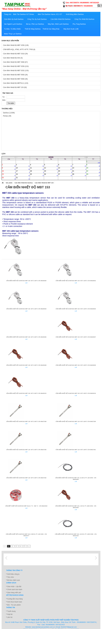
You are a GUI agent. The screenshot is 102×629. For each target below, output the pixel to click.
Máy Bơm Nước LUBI (71, 29)
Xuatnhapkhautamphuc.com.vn (3, 183)
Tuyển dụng (11, 611)
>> (87, 157)
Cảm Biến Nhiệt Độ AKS (13, 58)
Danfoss (9, 113)
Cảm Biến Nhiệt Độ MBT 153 (15, 87)
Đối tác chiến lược (13, 580)
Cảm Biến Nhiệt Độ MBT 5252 (16, 70)
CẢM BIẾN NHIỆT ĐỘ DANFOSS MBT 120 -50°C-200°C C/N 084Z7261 (76, 449)
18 (37, 171)
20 (65, 171)
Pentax (7, 116)
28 (79, 174)
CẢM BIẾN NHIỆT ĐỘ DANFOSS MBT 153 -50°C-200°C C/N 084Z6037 (76, 337)
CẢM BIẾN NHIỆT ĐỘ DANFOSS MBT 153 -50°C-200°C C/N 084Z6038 (26, 365)
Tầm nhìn (10, 577)
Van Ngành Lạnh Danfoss (13, 24)
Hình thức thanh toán (14, 602)
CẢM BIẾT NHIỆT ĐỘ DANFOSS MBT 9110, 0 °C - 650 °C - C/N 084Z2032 (26, 506)
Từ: (3, 97)
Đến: (4, 100)
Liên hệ (9, 617)
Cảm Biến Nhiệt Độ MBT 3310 (15, 54)
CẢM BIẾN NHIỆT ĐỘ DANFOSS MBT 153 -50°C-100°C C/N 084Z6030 (26, 280)
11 (37, 168)
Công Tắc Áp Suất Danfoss (37, 19)
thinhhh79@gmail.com (69, 627)
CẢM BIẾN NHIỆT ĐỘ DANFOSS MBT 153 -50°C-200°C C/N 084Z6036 (26, 337)
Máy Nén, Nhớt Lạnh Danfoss (58, 24)
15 (93, 168)
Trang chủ (7, 14)
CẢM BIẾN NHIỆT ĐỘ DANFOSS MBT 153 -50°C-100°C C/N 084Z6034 (76, 308)
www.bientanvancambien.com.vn (43, 627)
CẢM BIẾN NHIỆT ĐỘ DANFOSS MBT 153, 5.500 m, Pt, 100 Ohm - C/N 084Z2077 (26, 534)
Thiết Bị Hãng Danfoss (33, 29)
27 (65, 174)
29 (93, 174)
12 (51, 168)
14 (79, 168)
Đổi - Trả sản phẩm (14, 605)
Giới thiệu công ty (13, 574)
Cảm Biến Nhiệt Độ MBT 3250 (16, 45)
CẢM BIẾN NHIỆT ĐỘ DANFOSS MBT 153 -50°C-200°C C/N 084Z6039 (76, 365)
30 (9, 178)
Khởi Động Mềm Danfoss (75, 14)
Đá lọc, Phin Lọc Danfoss (35, 24)
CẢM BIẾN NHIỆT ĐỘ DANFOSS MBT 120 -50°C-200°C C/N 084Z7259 (76, 421)
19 (51, 171)
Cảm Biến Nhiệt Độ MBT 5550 (15, 75)
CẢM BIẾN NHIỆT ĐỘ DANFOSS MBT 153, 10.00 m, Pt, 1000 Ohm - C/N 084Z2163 (76, 534)
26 (51, 174)
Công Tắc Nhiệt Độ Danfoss (84, 19)
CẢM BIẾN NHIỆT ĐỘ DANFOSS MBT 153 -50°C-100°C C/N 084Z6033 (26, 308)
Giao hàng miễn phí (14, 592)
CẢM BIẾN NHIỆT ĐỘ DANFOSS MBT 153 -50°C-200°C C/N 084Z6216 (76, 393)
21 (79, 171)
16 (9, 171)
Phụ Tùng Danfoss (79, 24)
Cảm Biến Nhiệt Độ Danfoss (61, 19)
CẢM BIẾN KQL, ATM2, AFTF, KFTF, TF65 (19, 49)
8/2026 (51, 157)
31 (23, 178)
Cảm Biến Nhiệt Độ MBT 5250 (16, 66)
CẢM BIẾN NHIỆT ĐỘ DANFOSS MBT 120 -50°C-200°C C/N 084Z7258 (26, 421)
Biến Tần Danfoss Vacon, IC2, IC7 (50, 14)
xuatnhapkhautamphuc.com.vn (34, 6)
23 (9, 174)
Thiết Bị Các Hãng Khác (51, 29)
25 (37, 174)
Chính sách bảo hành (14, 589)
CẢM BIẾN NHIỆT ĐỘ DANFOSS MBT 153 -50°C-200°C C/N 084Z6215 (26, 393)
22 (93, 171)
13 (65, 168)
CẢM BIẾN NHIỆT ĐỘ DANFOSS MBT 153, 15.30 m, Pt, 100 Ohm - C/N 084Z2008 (75, 478)
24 (23, 174)
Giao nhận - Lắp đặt (14, 586)
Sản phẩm (9, 183)
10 (23, 168)
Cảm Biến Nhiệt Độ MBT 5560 (15, 79)
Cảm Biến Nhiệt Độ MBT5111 (15, 83)
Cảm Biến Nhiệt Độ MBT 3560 (15, 62)
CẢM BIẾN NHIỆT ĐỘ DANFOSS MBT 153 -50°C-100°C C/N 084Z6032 (76, 280)
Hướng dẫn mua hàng (15, 599)
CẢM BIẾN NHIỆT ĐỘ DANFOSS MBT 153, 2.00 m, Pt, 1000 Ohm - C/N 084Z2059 (75, 506)
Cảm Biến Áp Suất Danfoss (13, 19)
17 (23, 171)
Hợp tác (10, 614)
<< (15, 157)
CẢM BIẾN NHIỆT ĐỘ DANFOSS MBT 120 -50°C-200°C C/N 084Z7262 (26, 477)
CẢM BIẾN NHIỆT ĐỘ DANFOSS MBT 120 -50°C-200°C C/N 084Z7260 (26, 449)
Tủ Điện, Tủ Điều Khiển (12, 29)
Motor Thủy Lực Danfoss (12, 34)
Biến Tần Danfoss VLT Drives (23, 14)
